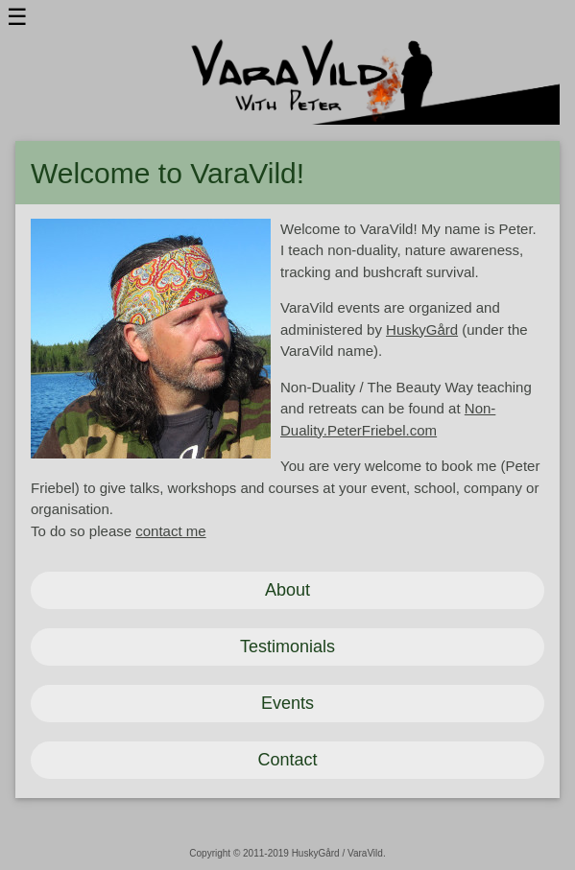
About (287, 590)
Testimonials (287, 646)
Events (287, 703)
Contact (287, 759)
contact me (170, 531)
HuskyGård (422, 329)
